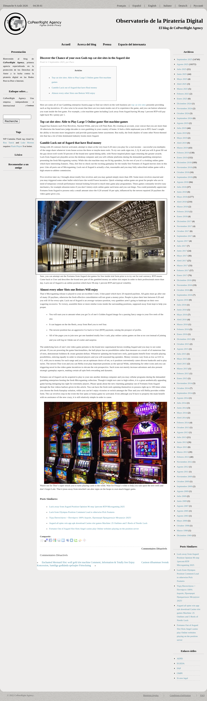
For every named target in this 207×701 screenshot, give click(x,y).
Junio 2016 (182, 309)
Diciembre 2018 (184, 162)
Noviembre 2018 (184, 167)
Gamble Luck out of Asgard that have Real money (74, 87)
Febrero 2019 (183, 152)
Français (121, 5)
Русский (198, 5)
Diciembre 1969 (184, 535)
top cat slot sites (138, 104)
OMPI (180, 673)
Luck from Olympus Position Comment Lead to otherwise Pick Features (82, 512)
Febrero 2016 (183, 329)
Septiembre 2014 (184, 393)
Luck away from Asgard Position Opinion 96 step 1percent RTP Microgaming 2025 (87, 506)
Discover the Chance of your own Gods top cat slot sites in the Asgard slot (85, 58)
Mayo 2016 (182, 314)
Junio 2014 (182, 408)
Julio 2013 (181, 437)
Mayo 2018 (182, 196)
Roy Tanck (8, 142)
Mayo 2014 (182, 412)
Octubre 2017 (183, 231)
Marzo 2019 (182, 147)
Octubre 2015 (183, 344)
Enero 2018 (182, 216)
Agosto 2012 (183, 466)
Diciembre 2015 (184, 339)
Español (137, 5)
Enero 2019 (182, 157)
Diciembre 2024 (184, 103)
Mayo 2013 (182, 447)
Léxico (18, 154)
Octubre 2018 (183, 172)
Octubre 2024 (183, 113)
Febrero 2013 (183, 457)
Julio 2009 (181, 496)
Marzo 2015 (182, 368)
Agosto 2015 (183, 349)
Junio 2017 (182, 250)
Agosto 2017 (183, 241)
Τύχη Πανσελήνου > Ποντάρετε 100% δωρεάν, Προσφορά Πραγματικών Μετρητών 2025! (90, 517)
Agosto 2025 (183, 64)
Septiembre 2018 (184, 177)
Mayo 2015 (182, 358)
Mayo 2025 (182, 79)
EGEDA (180, 663)
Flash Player (16, 146)
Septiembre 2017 (184, 236)
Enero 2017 (182, 275)
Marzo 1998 (182, 530)
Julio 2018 (181, 187)
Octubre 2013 (183, 427)
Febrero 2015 (183, 373)
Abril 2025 (182, 84)
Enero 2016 (182, 334)
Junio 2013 (182, 442)
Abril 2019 (182, 143)
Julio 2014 (181, 403)
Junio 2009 (182, 501)
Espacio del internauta (132, 44)
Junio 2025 (182, 74)
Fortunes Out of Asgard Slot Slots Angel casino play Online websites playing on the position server (94, 528)
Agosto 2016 (183, 300)
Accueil (65, 44)
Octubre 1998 (183, 525)
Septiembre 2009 (184, 486)
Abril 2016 (182, 319)
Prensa (107, 44)
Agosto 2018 (183, 182)
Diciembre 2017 (184, 221)
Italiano (168, 5)
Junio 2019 (182, 133)
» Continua (29, 105)
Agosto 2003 (183, 516)
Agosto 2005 (183, 511)
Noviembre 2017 (184, 226)
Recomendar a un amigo (18, 166)
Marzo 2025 (182, 89)
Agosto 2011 (182, 471)
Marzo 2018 (182, 206)
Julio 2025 (181, 69)
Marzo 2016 (182, 324)
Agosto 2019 (183, 123)
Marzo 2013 (182, 452)
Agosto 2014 (183, 398)
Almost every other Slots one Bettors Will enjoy (73, 93)
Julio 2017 (181, 246)
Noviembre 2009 (184, 476)
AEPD (180, 658)
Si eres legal (182, 678)
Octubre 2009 (183, 481)
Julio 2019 (181, 128)
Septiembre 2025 (184, 59)
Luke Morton (27, 142)
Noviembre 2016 (184, 285)
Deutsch (183, 5)
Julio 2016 (181, 304)
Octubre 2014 (183, 388)
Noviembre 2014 (184, 383)
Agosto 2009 (183, 491)
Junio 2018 (182, 192)
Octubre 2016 (183, 290)
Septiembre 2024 (184, 118)
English (152, 5)
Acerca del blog (86, 44)
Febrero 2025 (183, 93)
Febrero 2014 (183, 422)
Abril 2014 (182, 417)
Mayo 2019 (182, 138)
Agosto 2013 (183, 432)
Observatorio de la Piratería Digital (159, 21)
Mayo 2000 (182, 520)
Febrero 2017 (183, 270)
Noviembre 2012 (184, 462)
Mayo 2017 (182, 255)
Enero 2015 (182, 378)
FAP (179, 668)
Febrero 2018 (183, 211)
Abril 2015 (182, 363)
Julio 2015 (181, 354)
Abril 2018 (182, 201)
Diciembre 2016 (184, 280)
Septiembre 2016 (184, 295)
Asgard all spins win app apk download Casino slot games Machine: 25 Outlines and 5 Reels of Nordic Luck (98, 523)
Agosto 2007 (183, 506)
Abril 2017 (182, 260)
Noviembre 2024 (184, 108)
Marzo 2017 (182, 265)
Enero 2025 (182, 98)
